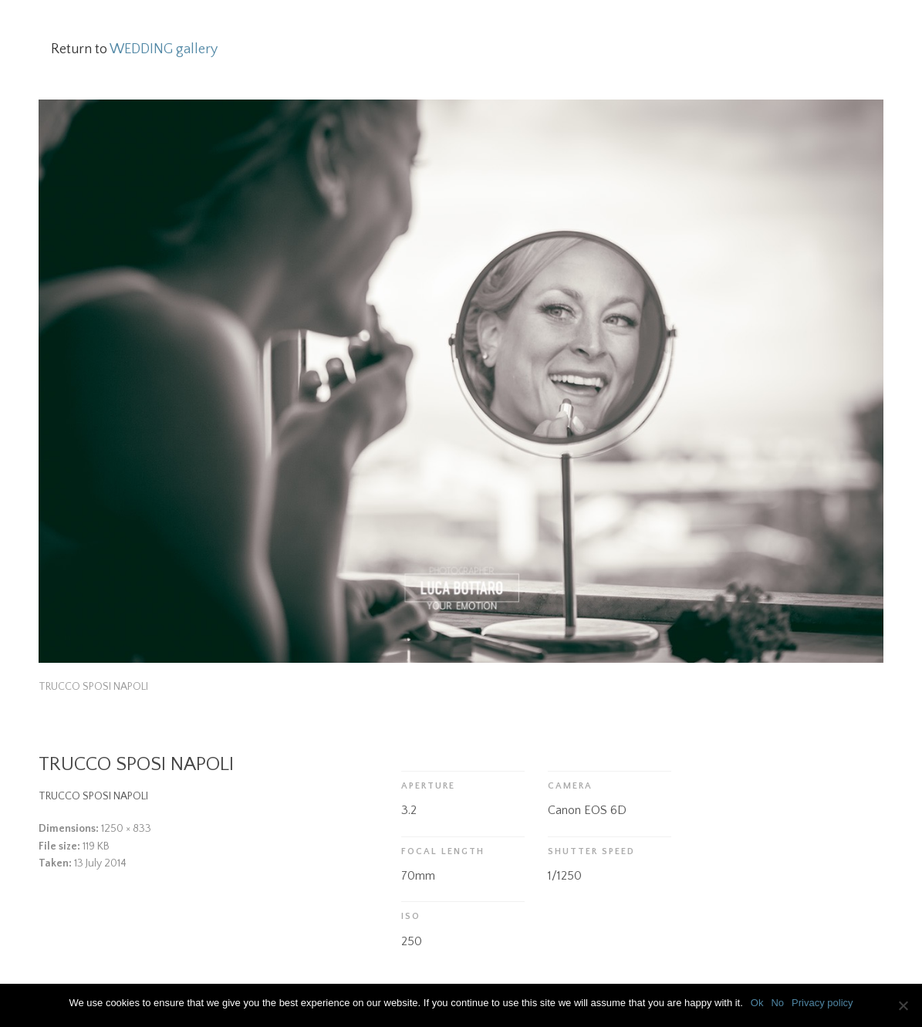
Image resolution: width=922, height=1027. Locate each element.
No (777, 1002)
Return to (134, 49)
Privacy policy (822, 1002)
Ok (757, 1002)
